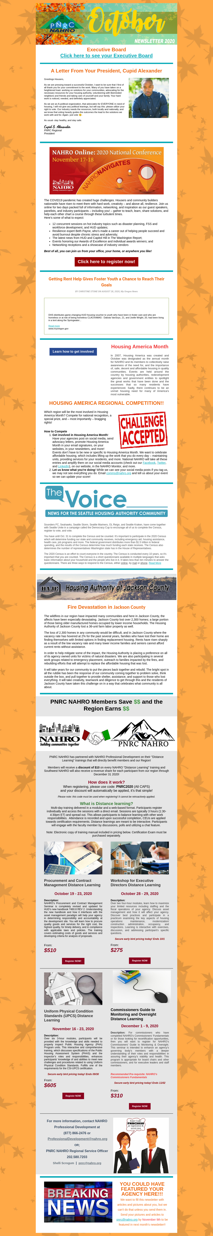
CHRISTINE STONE (88, 291)
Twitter (161, 462)
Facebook (149, 462)
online (124, 563)
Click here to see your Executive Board (106, 55)
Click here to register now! (106, 261)
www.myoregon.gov (58, 328)
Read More (155, 563)
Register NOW (139, 960)
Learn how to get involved (73, 351)
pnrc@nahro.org (89, 1163)
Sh (55, 1163)
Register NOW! (73, 961)
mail (134, 563)
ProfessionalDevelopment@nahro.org (77, 1139)
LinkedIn (63, 466)
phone (143, 563)
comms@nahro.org (118, 473)
